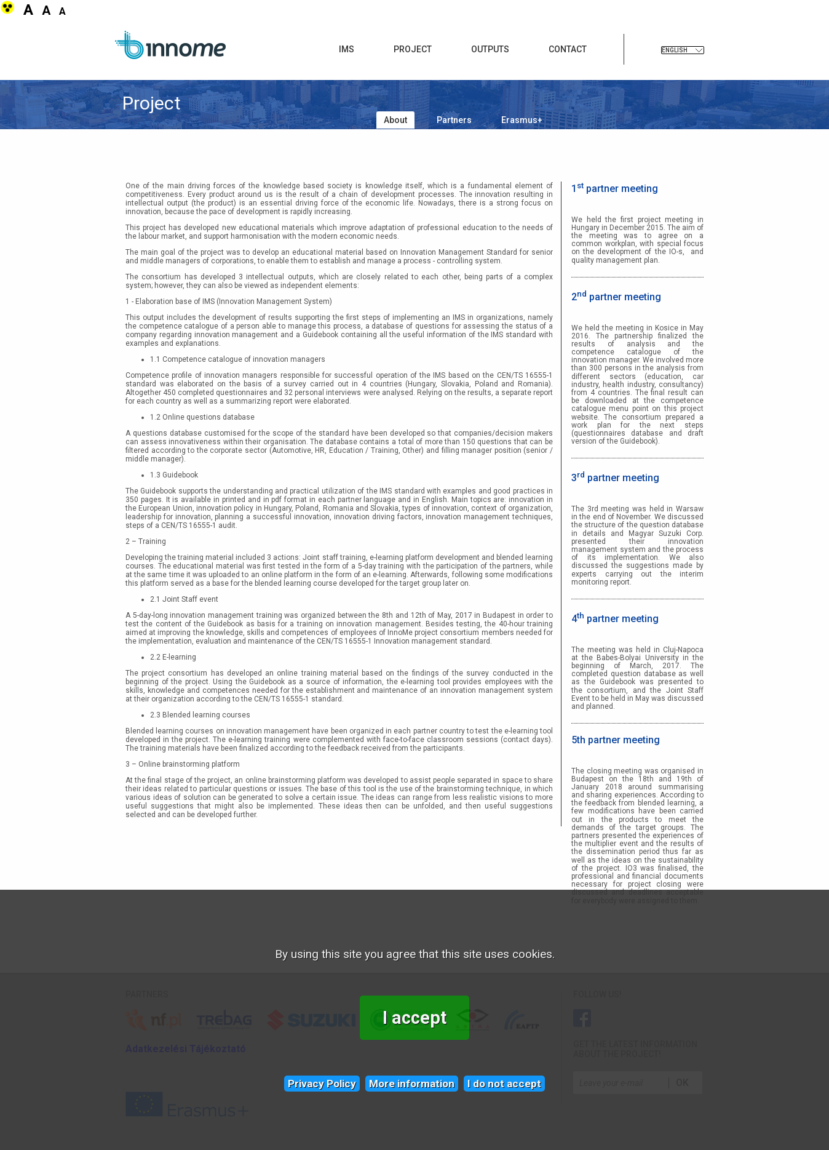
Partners (454, 120)
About (395, 120)
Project (413, 49)
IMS (346, 49)
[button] (8, 11)
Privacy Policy (322, 1083)
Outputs (490, 49)
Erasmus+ (521, 120)
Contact (568, 49)
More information (411, 1083)
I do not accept (504, 1083)
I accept (414, 1017)
